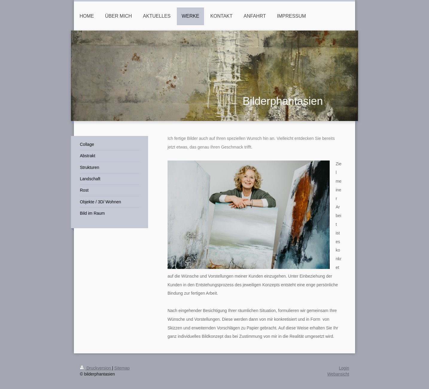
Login (344, 368)
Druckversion (96, 368)
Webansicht (338, 374)
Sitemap (122, 368)
